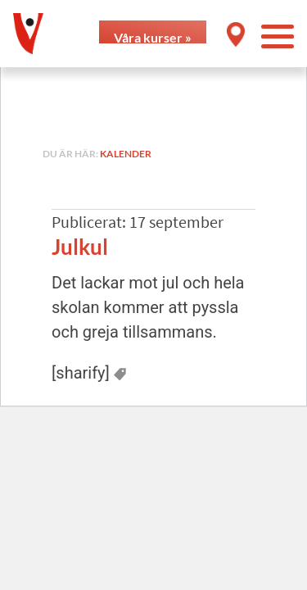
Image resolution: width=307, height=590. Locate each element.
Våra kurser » (153, 36)
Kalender (125, 154)
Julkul (80, 247)
